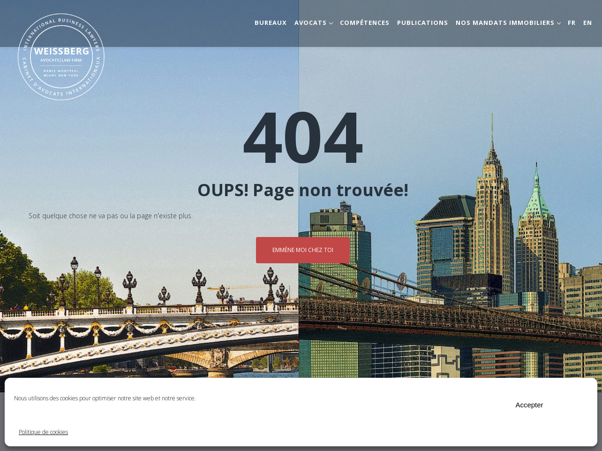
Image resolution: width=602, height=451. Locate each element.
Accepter (529, 405)
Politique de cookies (43, 432)
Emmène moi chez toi (302, 250)
